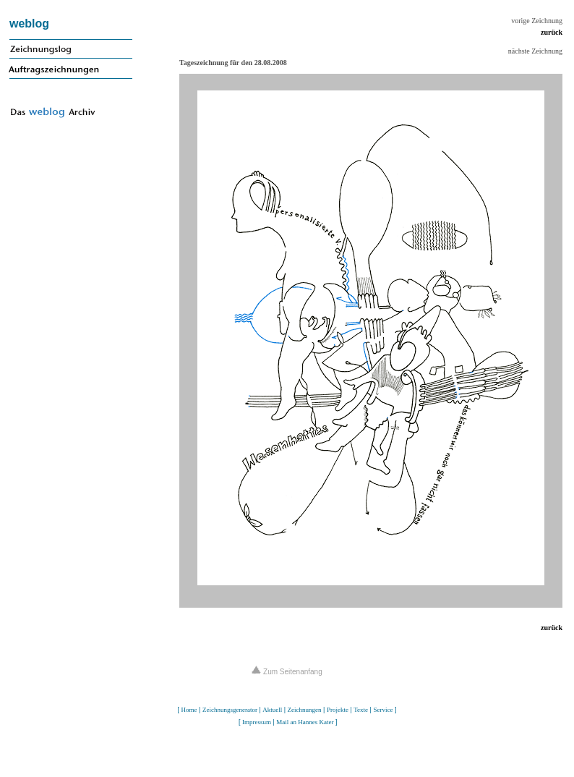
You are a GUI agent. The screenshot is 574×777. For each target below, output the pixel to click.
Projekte (337, 709)
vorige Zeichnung (536, 21)
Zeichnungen (305, 709)
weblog (29, 23)
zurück (551, 32)
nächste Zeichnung (535, 51)
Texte (361, 709)
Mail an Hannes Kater (304, 722)
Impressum (256, 722)
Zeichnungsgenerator (229, 709)
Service (383, 709)
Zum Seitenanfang (287, 672)
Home (189, 709)
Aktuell (272, 709)
